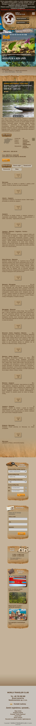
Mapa (17, 169)
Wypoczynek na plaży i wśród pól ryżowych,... (15, 606)
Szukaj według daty (13, 485)
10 (26, 34)
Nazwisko (11, 527)
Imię (10, 522)
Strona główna (9, 70)
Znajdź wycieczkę (21, 22)
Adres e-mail (12, 516)
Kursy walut (18, 716)
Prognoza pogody (18, 712)
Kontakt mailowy (20, 704)
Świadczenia (27, 165)
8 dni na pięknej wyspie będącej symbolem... (16, 589)
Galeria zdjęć (17, 165)
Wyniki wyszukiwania (21, 70)
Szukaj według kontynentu (15, 479)
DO (9, 490)
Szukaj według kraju (13, 474)
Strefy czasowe (18, 717)
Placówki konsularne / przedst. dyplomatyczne (18, 719)
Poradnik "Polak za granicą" (18, 714)
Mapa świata (18, 711)
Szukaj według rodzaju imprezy (16, 469)
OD (9, 487)
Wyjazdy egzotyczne (21, 18)
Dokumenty (6, 169)
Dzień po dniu (7, 165)
